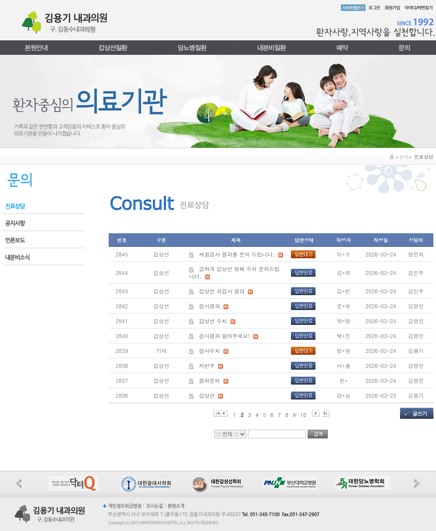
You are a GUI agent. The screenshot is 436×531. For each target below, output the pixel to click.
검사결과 (209, 306)
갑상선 (207, 395)
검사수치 (209, 350)
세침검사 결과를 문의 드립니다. (237, 254)
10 (303, 414)
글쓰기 (419, 413)
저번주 (207, 365)
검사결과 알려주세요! (224, 335)
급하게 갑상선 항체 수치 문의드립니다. (234, 272)
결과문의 (209, 380)
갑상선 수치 (213, 320)
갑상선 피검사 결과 (222, 291)
